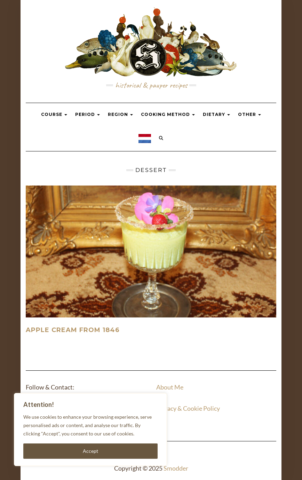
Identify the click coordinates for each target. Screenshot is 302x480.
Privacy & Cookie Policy (188, 408)
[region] (90, 429)
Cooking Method (168, 114)
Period (87, 114)
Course (54, 114)
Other (249, 114)
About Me (169, 387)
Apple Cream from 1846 (73, 330)
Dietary (216, 114)
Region (120, 114)
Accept (90, 451)
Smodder (176, 468)
